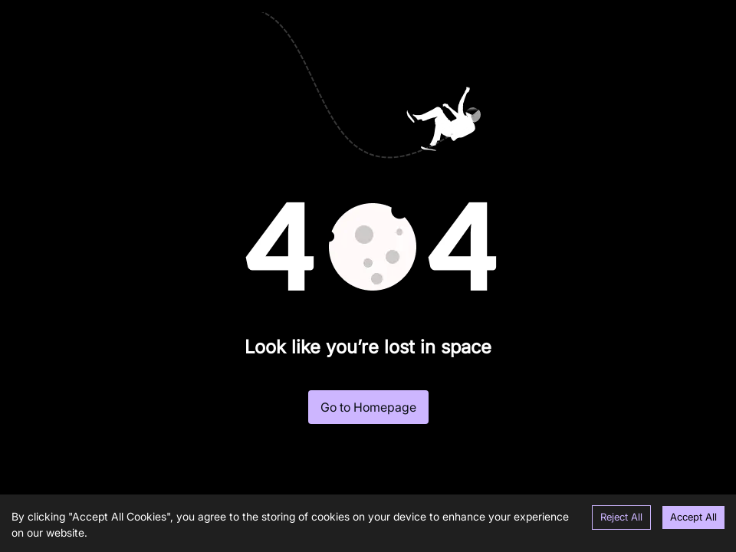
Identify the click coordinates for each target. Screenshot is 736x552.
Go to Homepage (368, 407)
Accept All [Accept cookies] (693, 517)
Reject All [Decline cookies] (621, 517)
